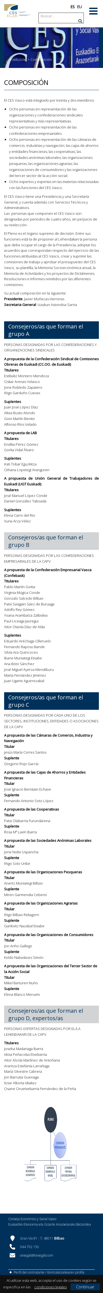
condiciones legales (50, 1287)
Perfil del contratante (29, 1272)
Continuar (85, 1286)
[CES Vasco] (17, 11)
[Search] (61, 16)
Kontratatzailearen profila (65, 1272)
